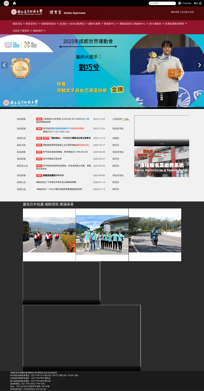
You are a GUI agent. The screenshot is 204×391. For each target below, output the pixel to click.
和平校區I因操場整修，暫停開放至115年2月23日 (65, 151)
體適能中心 (111, 23)
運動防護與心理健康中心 (134, 23)
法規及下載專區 (23, 30)
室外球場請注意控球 (52, 158)
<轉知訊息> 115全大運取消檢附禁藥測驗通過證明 (59, 189)
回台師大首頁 (187, 12)
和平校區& (60, 130)
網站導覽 (175, 12)
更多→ (120, 119)
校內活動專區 (79, 23)
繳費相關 (53, 175)
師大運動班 (157, 23)
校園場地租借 (50, 23)
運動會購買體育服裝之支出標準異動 (66, 144)
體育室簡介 (33, 23)
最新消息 (19, 23)
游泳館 (64, 23)
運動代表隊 (96, 23)
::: (170, 11)
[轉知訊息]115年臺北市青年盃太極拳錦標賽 (56, 182)
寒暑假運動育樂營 (176, 23)
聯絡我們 (39, 30)
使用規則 (53, 372)
